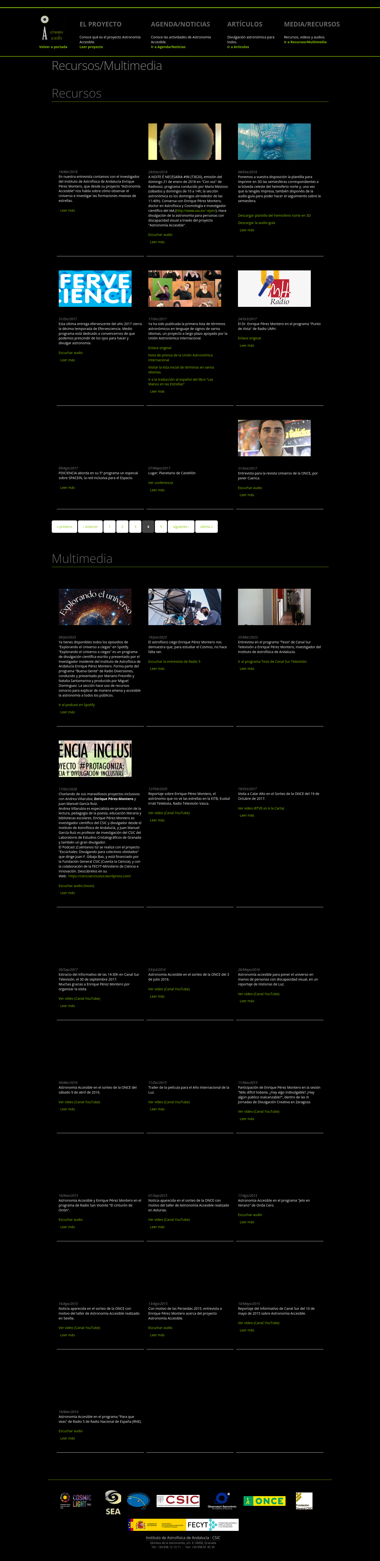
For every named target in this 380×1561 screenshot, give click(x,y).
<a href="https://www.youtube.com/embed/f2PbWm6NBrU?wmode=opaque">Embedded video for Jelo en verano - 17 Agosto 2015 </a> (274, 1165)
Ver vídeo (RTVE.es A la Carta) (261, 808)
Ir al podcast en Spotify (77, 704)
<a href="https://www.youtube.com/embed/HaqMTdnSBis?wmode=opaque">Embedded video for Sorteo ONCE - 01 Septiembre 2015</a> (184, 1165)
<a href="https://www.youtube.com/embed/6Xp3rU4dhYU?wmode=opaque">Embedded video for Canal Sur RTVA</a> (274, 1273)
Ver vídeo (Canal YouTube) (169, 813)
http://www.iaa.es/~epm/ (196, 210)
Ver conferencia (160, 482)
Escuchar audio (160, 234)
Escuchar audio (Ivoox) (76, 885)
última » (206, 526)
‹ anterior (90, 526)
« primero (64, 526)
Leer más (67, 210)
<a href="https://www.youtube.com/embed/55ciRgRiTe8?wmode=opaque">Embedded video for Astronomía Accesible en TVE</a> (184, 939)
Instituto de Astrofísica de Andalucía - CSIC (183, 1537)
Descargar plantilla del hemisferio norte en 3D (274, 215)
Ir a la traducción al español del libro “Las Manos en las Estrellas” (180, 382)
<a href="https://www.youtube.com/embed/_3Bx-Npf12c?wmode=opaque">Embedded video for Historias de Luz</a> (274, 939)
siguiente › (181, 526)
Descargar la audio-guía (256, 222)
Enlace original (159, 347)
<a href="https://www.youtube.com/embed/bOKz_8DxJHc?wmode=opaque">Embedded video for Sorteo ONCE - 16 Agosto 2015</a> (95, 1273)
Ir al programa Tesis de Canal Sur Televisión (272, 661)
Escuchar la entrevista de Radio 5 (174, 661)
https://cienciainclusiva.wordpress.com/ (99, 876)
